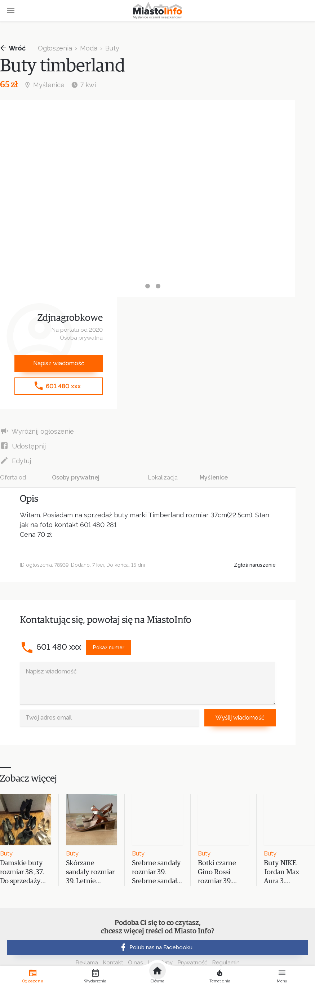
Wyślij (240, 717)
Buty (112, 48)
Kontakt (113, 962)
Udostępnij (23, 446)
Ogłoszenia (55, 48)
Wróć (13, 48)
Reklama (87, 962)
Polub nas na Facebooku (155, 947)
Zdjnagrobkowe (70, 318)
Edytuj (15, 460)
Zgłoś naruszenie (255, 565)
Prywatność (192, 962)
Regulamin (226, 962)
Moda (88, 48)
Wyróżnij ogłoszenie (37, 431)
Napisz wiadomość (58, 363)
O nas (135, 962)
